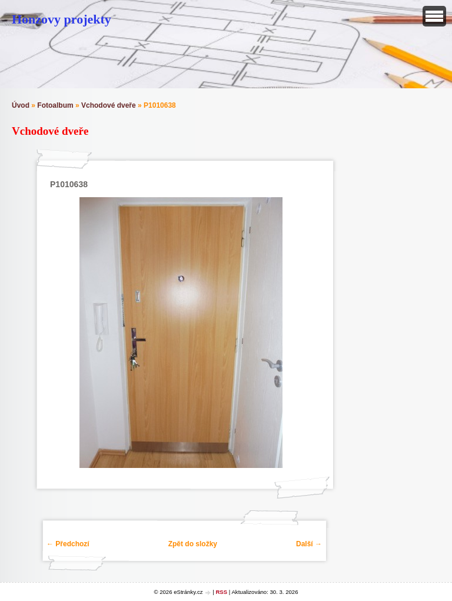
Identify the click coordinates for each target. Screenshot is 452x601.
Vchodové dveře (108, 105)
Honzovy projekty (61, 19)
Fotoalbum (55, 105)
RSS (221, 592)
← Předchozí (67, 544)
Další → (309, 544)
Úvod (20, 105)
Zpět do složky (192, 544)
